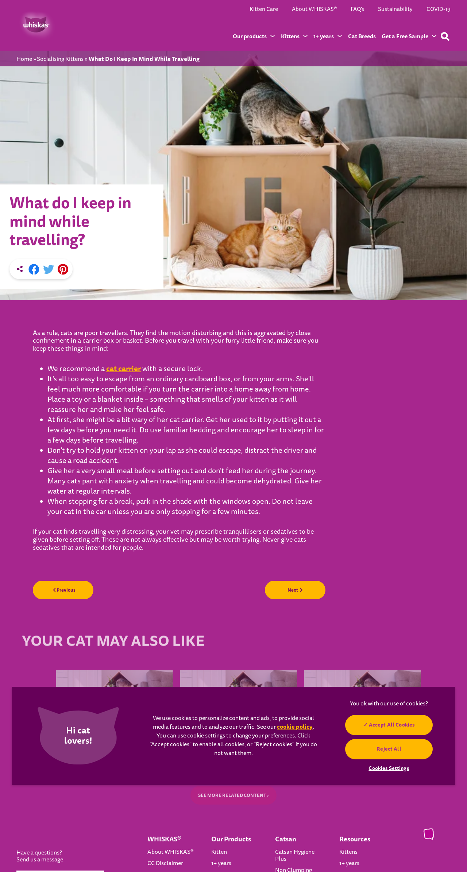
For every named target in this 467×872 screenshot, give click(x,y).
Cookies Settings (53, 855)
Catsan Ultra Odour (291, 817)
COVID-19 (439, 9)
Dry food (222, 800)
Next (289, 512)
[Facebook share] (33, 191)
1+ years (221, 789)
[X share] (48, 191)
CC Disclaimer (165, 789)
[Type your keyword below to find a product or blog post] (445, 36)
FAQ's (357, 9)
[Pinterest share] (63, 191)
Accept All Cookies (391, 724)
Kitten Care (264, 9)
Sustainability (395, 9)
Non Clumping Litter (293, 798)
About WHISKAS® (314, 9)
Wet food (222, 811)
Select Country (68, 806)
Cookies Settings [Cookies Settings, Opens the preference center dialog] (388, 768)
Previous (70, 512)
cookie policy (295, 727)
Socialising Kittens (60, 59)
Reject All (389, 748)
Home (24, 59)
